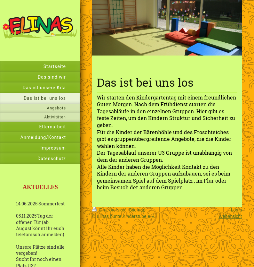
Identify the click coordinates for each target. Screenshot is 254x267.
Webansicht (230, 216)
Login (236, 209)
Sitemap (137, 209)
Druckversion (109, 209)
